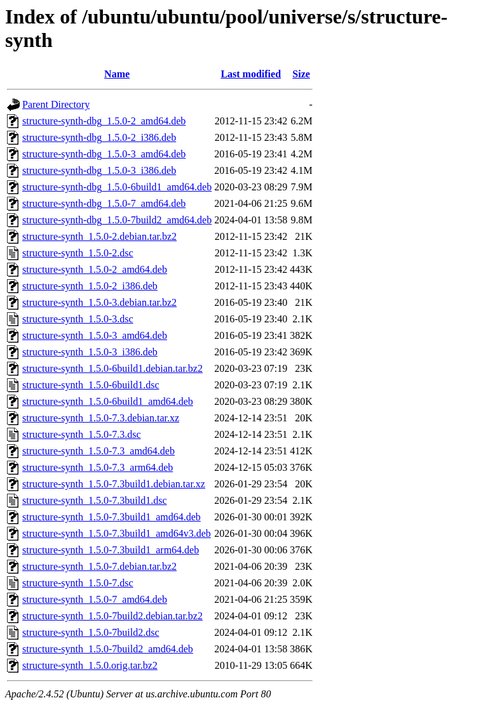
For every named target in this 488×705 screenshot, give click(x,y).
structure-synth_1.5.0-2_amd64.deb (94, 269)
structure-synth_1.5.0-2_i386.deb (90, 285)
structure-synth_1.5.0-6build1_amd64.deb (107, 401)
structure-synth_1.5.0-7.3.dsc (81, 434)
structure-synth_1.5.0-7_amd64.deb (94, 599)
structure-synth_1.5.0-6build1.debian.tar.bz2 (112, 368)
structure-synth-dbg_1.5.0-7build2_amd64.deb (117, 219)
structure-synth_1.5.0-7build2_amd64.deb (107, 648)
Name (117, 74)
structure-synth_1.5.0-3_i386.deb (90, 351)
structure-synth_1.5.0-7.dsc (77, 582)
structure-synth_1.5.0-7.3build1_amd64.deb (111, 516)
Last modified (250, 74)
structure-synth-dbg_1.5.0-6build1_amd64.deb (117, 186)
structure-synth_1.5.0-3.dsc (77, 318)
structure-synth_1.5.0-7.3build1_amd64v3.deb (116, 533)
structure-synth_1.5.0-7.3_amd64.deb (98, 450)
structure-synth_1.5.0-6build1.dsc (90, 384)
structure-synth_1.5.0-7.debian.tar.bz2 (99, 566)
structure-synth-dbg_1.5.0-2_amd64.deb (104, 120)
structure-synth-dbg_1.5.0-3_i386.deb (99, 170)
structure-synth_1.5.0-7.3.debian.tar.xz (100, 417)
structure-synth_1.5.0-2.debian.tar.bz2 (99, 236)
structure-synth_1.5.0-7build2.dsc (90, 632)
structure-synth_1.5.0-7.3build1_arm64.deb (110, 549)
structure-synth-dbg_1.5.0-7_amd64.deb (104, 203)
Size (301, 74)
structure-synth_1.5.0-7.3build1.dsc (94, 500)
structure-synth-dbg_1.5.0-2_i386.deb (99, 137)
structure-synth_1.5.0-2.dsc (77, 252)
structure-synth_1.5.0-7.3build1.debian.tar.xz (113, 483)
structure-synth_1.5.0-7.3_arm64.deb (97, 467)
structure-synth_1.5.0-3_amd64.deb (94, 335)
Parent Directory (56, 104)
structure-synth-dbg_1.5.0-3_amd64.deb (104, 153)
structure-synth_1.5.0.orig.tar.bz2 (90, 665)
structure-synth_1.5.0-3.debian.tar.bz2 (99, 302)
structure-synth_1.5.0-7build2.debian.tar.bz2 (112, 615)
